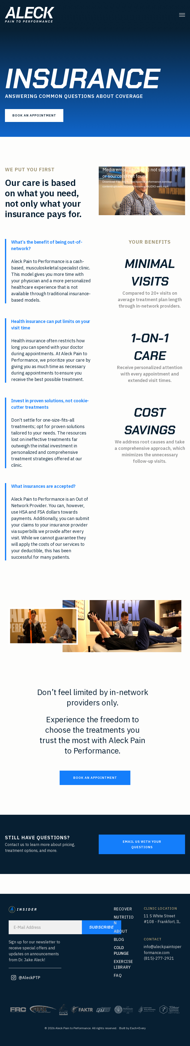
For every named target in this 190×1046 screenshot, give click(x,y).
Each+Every (138, 1028)
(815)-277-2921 (159, 958)
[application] (142, 191)
